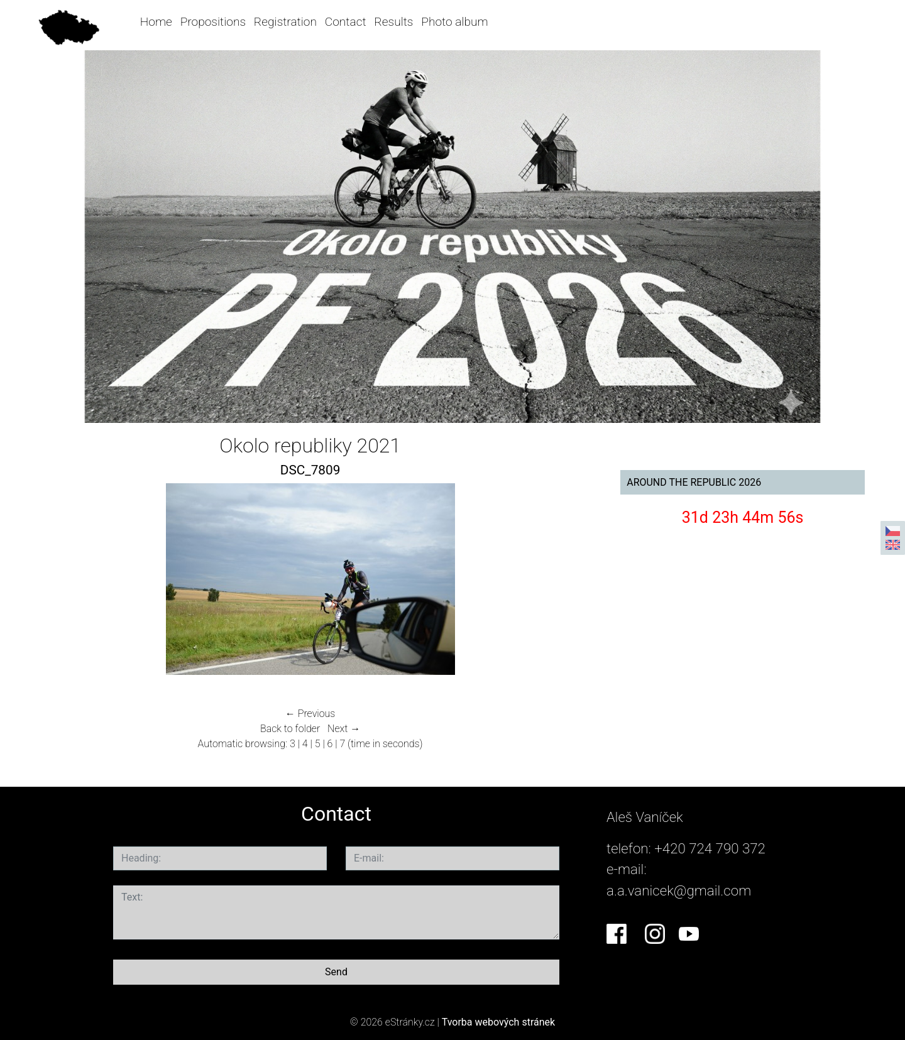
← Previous (310, 714)
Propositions (213, 21)
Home (156, 21)
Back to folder (290, 729)
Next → (343, 729)
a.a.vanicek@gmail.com (678, 890)
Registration (285, 21)
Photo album (454, 21)
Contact (345, 21)
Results (393, 21)
